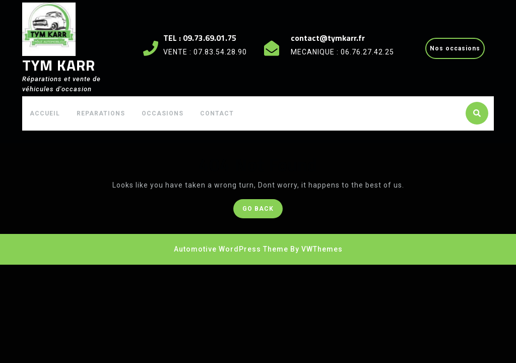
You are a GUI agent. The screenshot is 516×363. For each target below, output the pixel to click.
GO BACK (262, 210)
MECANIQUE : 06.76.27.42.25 (342, 52)
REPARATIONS (101, 113)
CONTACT (217, 113)
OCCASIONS (162, 113)
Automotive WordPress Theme (231, 249)
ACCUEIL (45, 113)
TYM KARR (58, 65)
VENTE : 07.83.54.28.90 (205, 52)
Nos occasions (457, 50)
